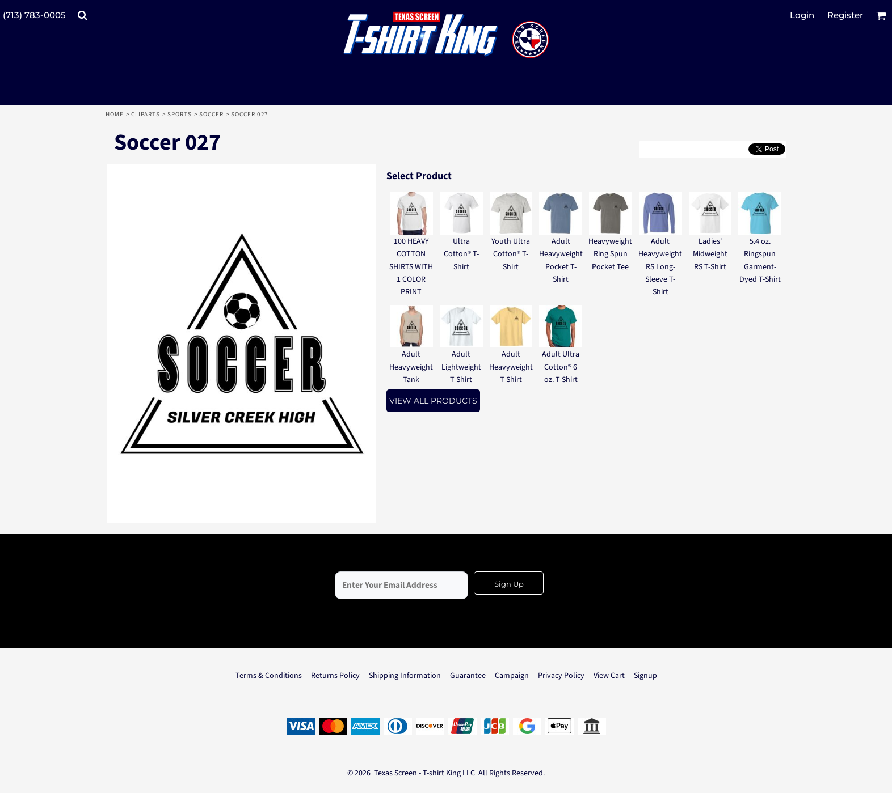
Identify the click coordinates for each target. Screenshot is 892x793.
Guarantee (468, 675)
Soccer (211, 114)
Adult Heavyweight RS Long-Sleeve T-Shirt (660, 267)
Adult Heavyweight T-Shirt (511, 367)
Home (115, 114)
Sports (179, 114)
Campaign (512, 675)
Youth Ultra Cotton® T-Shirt (510, 254)
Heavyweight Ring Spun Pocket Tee (610, 254)
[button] (82, 15)
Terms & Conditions (268, 675)
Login (802, 15)
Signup (645, 675)
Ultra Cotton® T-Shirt (461, 254)
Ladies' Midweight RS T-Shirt (710, 254)
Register (845, 15)
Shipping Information (405, 675)
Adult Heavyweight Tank (411, 367)
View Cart (609, 675)
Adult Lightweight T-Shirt (461, 367)
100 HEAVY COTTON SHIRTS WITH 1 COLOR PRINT (411, 267)
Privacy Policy (561, 675)
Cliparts (146, 114)
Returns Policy (335, 675)
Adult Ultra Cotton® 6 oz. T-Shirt (560, 367)
